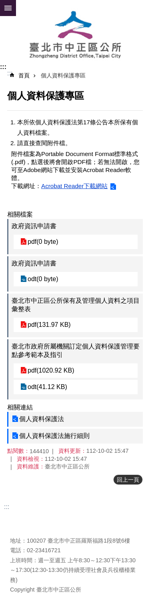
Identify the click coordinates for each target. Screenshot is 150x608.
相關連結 (20, 407)
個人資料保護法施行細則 (54, 435)
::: (3, 66)
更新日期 (21, 519)
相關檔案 (20, 214)
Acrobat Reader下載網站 (74, 185)
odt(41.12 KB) (47, 386)
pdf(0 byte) (43, 241)
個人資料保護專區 (63, 75)
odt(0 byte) (43, 279)
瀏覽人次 (21, 528)
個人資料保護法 (41, 418)
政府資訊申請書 (34, 226)
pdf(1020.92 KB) (51, 370)
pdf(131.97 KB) (49, 324)
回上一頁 (128, 479)
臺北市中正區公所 (75, 35)
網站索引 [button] (8, 8)
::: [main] (9, 73)
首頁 (24, 75)
